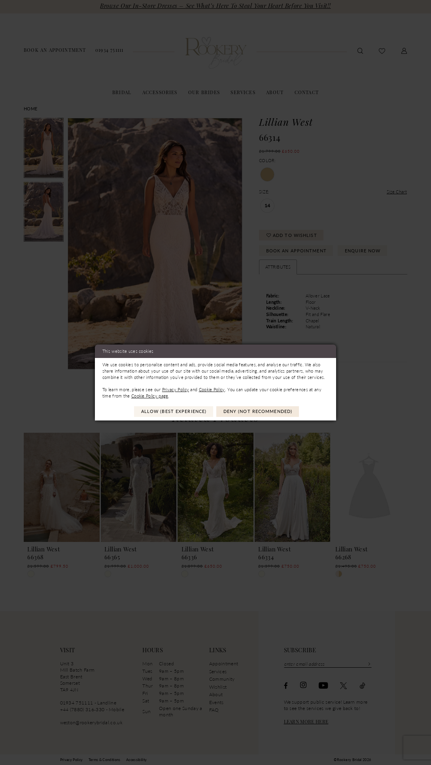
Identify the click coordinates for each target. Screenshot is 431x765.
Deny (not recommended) (257, 411)
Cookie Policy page (149, 396)
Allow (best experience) (174, 411)
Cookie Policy (212, 389)
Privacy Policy (175, 389)
